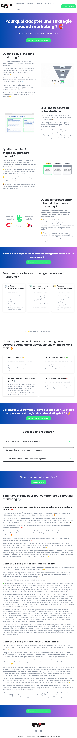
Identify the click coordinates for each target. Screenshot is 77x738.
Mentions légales (55, 736)
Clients (39, 3)
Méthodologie (19, 3)
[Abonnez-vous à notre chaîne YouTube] (41, 731)
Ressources (48, 3)
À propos (18, 9)
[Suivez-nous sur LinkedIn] (36, 731)
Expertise (30, 3)
